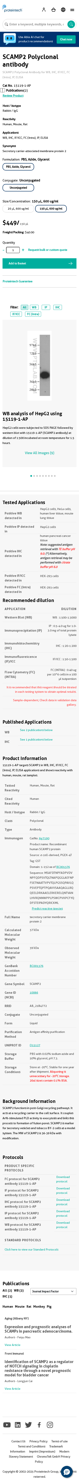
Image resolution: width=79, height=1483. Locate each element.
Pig (49, 1306)
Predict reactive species (47, 908)
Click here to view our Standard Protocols (31, 1249)
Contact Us (18, 1441)
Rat (29, 1306)
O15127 (35, 1045)
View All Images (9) (39, 453)
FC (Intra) (33, 314)
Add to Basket (17, 263)
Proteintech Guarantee (17, 281)
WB (34, 307)
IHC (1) (7, 1296)
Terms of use (59, 1441)
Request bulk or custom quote (47, 250)
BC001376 (63, 867)
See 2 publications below (36, 730)
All (24, 307)
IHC (57, 307)
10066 (34, 992)
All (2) (7, 1290)
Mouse (20, 1306)
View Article (12, 1345)
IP (45, 307)
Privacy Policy (38, 1441)
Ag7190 (44, 838)
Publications (15, 90)
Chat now (66, 39)
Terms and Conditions (31, 1446)
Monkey (39, 1306)
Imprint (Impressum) (42, 1451)
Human (8, 1306)
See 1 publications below (36, 739)
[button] (67, 1472)
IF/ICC (16, 314)
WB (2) (19, 1290)
